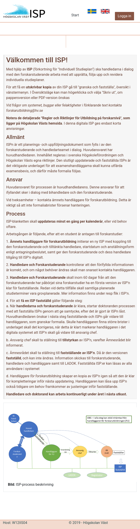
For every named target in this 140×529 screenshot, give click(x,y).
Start (75, 15)
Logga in (124, 16)
